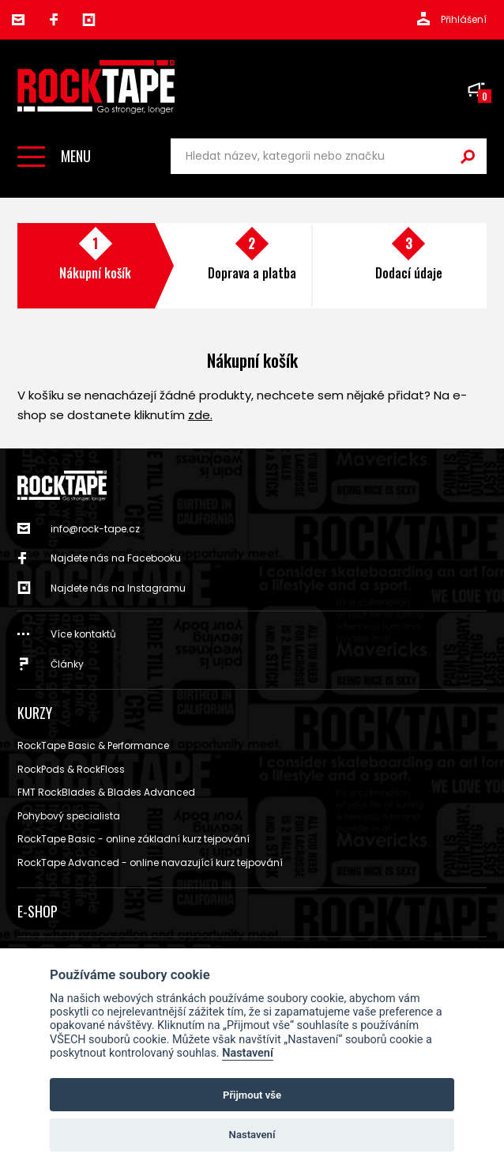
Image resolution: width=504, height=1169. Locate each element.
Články (67, 664)
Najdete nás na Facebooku (116, 558)
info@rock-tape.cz (18, 20)
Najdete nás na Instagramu (118, 588)
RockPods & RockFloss (71, 769)
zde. (200, 415)
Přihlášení (464, 19)
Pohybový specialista (68, 816)
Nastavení (247, 1053)
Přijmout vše (252, 1095)
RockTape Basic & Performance (93, 745)
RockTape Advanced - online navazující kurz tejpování (150, 862)
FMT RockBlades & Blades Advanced (106, 792)
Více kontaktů (83, 634)
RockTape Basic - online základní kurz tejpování (133, 839)
